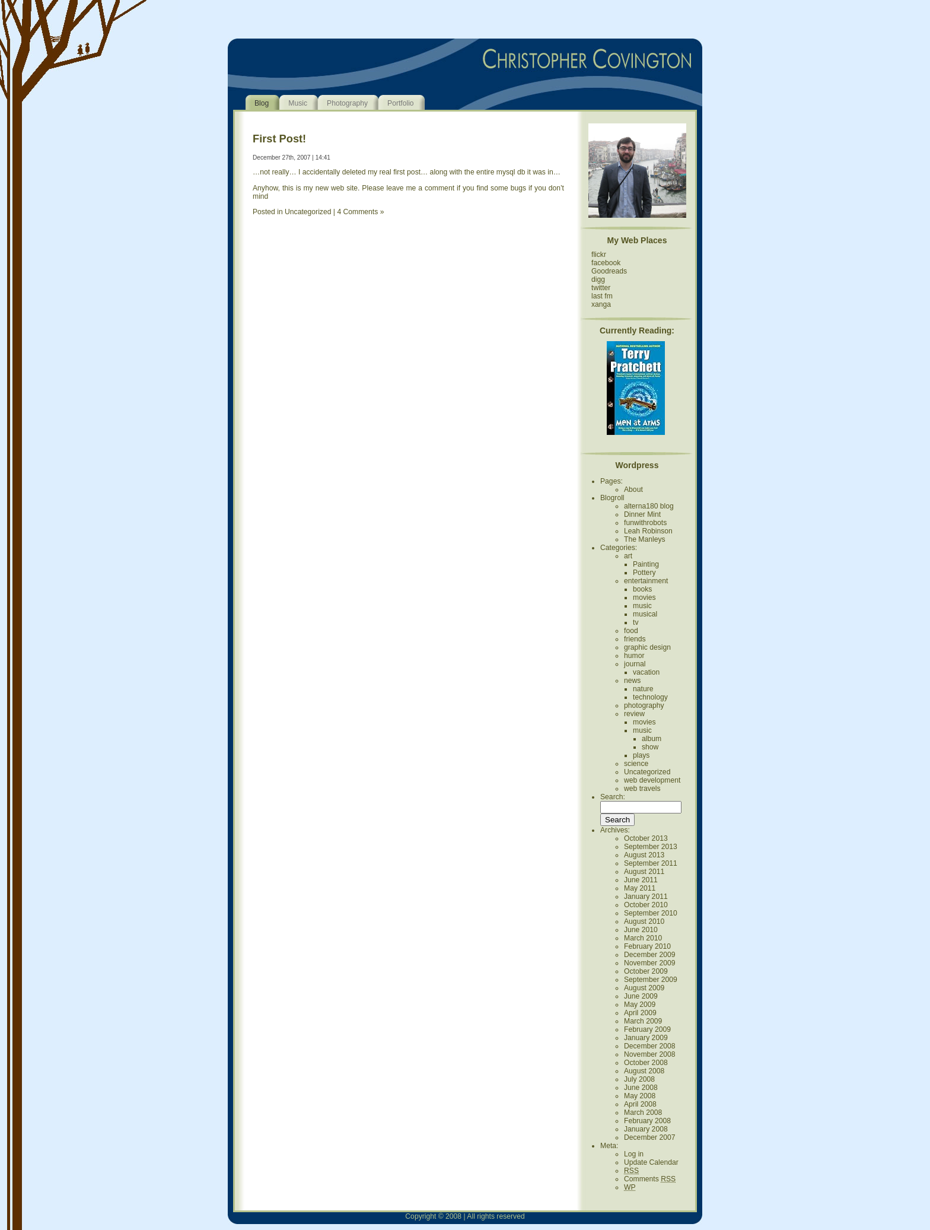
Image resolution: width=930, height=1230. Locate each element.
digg (598, 279)
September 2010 (650, 913)
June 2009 (641, 996)
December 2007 (650, 1137)
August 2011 (644, 871)
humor (634, 655)
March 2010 (643, 938)
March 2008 (643, 1112)
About (633, 489)
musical (645, 614)
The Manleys (644, 539)
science (636, 763)
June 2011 (641, 880)
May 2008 (639, 1096)
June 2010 (641, 930)
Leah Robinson (648, 531)
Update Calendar (651, 1162)
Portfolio (400, 103)
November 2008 (650, 1054)
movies (644, 597)
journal (635, 664)
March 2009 (643, 1021)
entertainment (646, 581)
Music (297, 103)
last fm (602, 296)
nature (643, 689)
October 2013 (646, 838)
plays (641, 755)
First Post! (279, 138)
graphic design (647, 647)
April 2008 (640, 1104)
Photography (347, 103)
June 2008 (641, 1087)
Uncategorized (308, 212)
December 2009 (650, 955)
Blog (261, 103)
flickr (598, 254)
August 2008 (644, 1071)
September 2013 (650, 847)
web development (652, 780)
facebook (605, 263)
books (642, 589)
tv (635, 622)
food (631, 631)
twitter (600, 288)
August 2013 (644, 855)
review (634, 714)
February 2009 (647, 1029)
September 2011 (650, 863)
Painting (646, 564)
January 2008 (646, 1129)
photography (644, 705)
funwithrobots (645, 523)
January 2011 (646, 896)
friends (635, 639)
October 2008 (646, 1063)
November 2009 (650, 963)
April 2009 (640, 1013)
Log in (634, 1154)
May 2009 (639, 1004)
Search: (612, 797)
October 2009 (646, 971)
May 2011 (639, 888)
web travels (642, 788)
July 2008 (639, 1079)
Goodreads (609, 271)
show (650, 747)
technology (650, 697)
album (651, 739)
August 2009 (644, 988)
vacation (646, 672)
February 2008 (647, 1121)
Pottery (644, 572)
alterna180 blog (649, 506)
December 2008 (650, 1046)
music (642, 606)
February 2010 (647, 946)
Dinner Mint (642, 514)
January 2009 (646, 1038)
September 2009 (650, 979)
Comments (650, 1179)
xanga (601, 304)
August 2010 (644, 921)
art (628, 556)
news (632, 680)
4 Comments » (360, 212)
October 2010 (646, 905)
